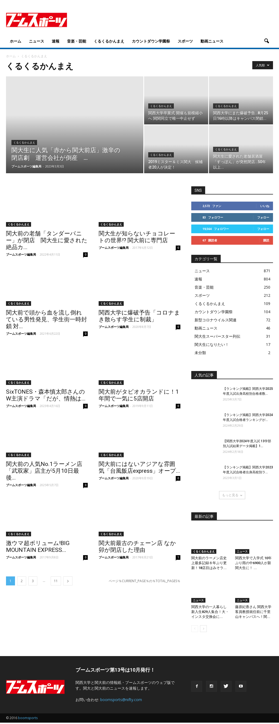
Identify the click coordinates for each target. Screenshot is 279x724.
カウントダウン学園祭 (151, 41)
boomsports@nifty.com (121, 699)
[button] (266, 41)
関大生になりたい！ (212, 344)
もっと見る (232, 495)
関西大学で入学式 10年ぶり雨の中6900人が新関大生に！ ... (253, 563)
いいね (264, 206)
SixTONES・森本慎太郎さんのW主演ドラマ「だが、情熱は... (46, 395)
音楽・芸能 (76, 41)
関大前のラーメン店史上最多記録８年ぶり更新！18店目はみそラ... (209, 563)
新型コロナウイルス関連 (215, 319)
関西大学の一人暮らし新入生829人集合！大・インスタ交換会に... (210, 612)
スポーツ (185, 41)
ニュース (36, 41)
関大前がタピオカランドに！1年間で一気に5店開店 (139, 395)
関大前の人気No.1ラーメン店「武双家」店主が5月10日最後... (44, 471)
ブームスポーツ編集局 (26, 166)
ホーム (15, 41)
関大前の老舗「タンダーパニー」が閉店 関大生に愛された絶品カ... (46, 240)
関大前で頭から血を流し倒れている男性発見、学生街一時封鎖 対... (46, 319)
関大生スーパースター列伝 (217, 336)
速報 (55, 41)
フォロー (263, 217)
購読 (266, 240)
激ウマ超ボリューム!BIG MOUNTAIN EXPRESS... (37, 546)
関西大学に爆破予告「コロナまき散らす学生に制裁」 (139, 316)
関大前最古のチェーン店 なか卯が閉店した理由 (137, 546)
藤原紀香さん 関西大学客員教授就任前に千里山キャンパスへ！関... (253, 612)
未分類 (200, 352)
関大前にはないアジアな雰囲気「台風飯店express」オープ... (139, 467)
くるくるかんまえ (109, 41)
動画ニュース (212, 41)
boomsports (28, 718)
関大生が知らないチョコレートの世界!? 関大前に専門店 (137, 237)
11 (56, 581)
